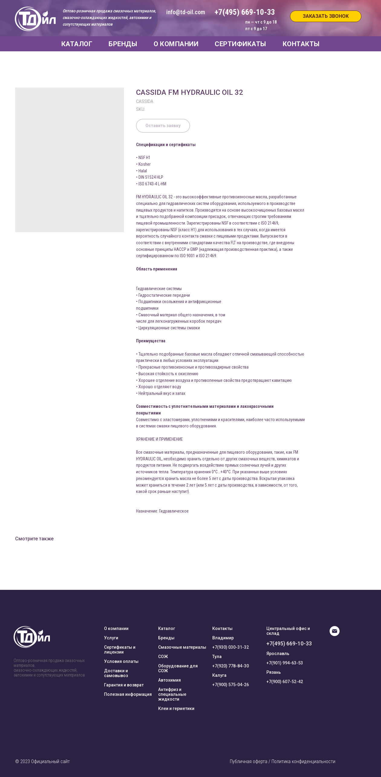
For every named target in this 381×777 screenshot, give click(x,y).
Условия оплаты (121, 661)
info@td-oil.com (185, 12)
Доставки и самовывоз (116, 673)
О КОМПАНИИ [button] (176, 44)
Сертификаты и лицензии (119, 649)
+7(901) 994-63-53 (284, 662)
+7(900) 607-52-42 (284, 681)
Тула (217, 656)
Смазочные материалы (182, 647)
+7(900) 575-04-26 (230, 684)
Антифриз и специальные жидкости (172, 694)
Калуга (219, 675)
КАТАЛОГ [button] (77, 44)
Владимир (223, 637)
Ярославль (277, 653)
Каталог (166, 628)
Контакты (222, 628)
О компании (116, 628)
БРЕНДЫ (123, 44)
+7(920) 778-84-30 (230, 665)
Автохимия (169, 680)
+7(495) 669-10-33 (289, 643)
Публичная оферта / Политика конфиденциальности (282, 761)
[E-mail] (335, 634)
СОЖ (163, 656)
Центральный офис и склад (288, 631)
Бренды (166, 637)
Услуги (111, 637)
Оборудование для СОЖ (178, 668)
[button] (325, 16)
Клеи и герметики (176, 708)
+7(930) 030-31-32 (230, 647)
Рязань (273, 672)
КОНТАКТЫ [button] (301, 44)
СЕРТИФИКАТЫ (240, 44)
